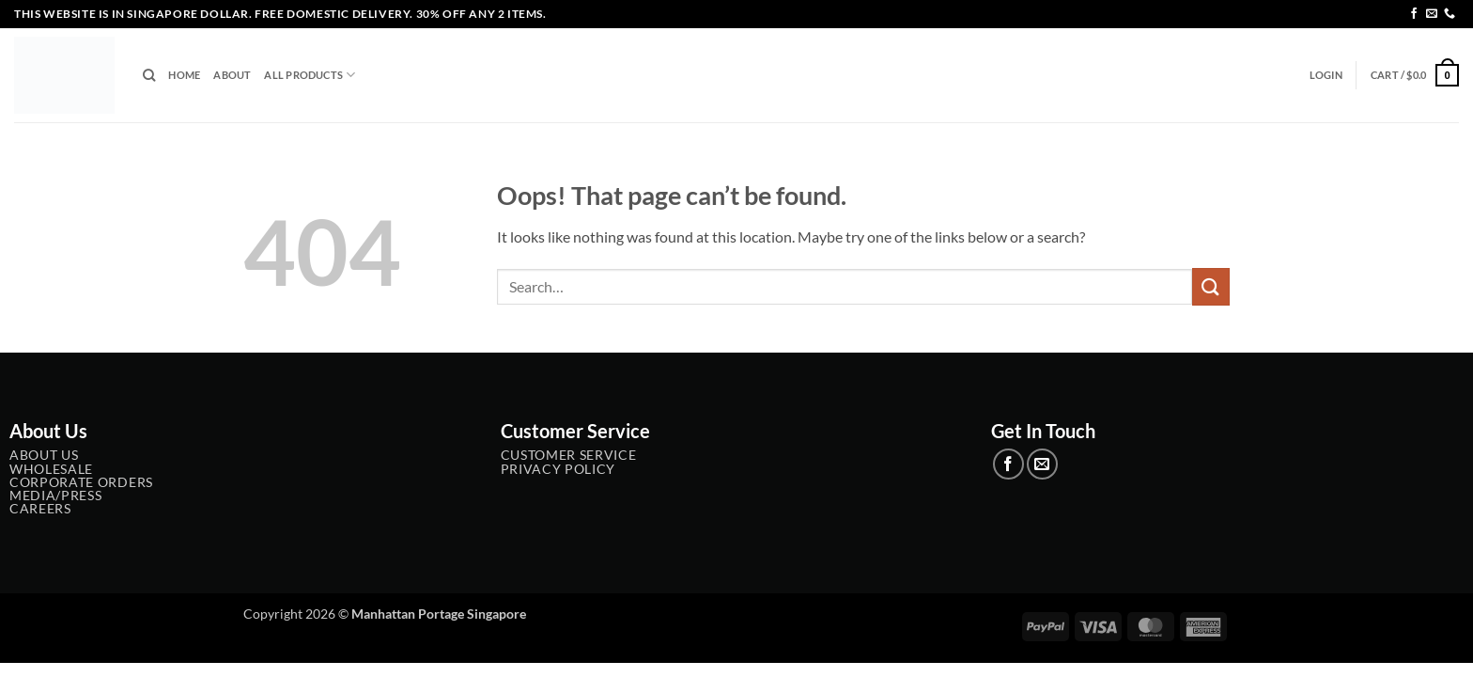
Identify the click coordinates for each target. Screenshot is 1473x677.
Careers (40, 508)
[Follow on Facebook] (1413, 14)
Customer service (569, 455)
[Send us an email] (1431, 14)
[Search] (149, 75)
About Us (43, 455)
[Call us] (1449, 14)
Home (184, 75)
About (232, 75)
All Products (309, 75)
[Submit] (1211, 286)
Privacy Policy (558, 469)
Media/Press (55, 495)
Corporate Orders (81, 482)
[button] (1326, 75)
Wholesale (51, 469)
